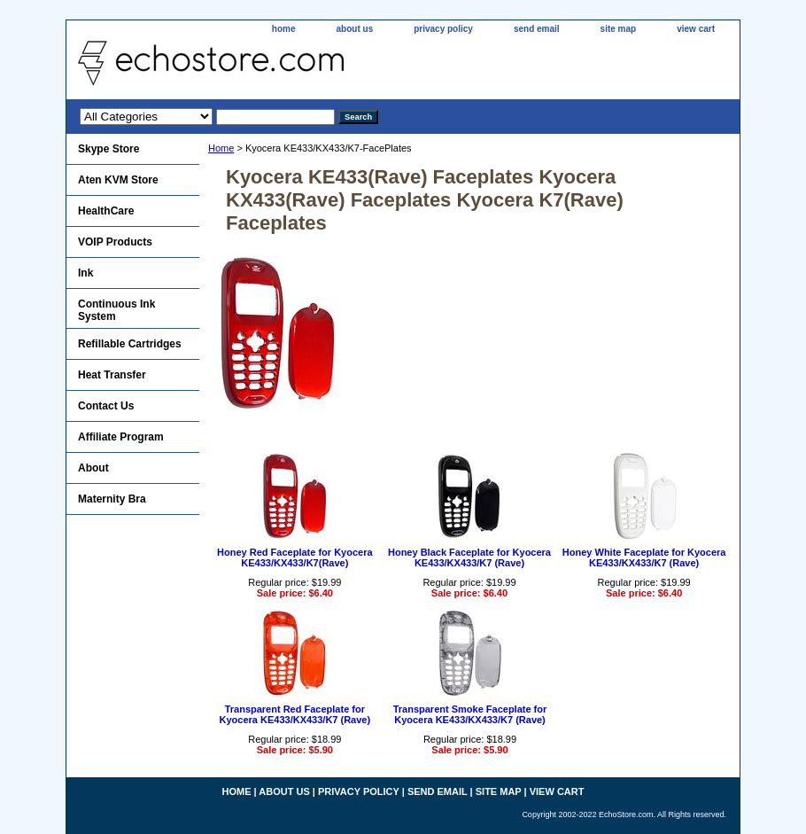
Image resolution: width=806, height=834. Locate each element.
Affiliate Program (121, 437)
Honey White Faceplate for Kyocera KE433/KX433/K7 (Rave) (644, 557)
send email (537, 29)
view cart (696, 29)
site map (619, 29)
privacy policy (443, 29)
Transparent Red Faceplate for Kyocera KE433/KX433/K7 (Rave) (295, 714)
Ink (85, 273)
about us (355, 29)
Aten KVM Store (118, 180)
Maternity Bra (112, 499)
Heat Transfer (112, 375)
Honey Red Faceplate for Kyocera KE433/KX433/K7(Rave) (294, 557)
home (284, 29)
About (93, 468)
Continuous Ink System (116, 310)
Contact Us (106, 406)
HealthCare (106, 211)
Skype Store (108, 149)
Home (221, 148)
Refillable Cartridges (130, 344)
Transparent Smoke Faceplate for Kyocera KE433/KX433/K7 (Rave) (470, 714)
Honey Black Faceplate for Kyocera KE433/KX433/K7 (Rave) (469, 557)
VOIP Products (115, 242)
